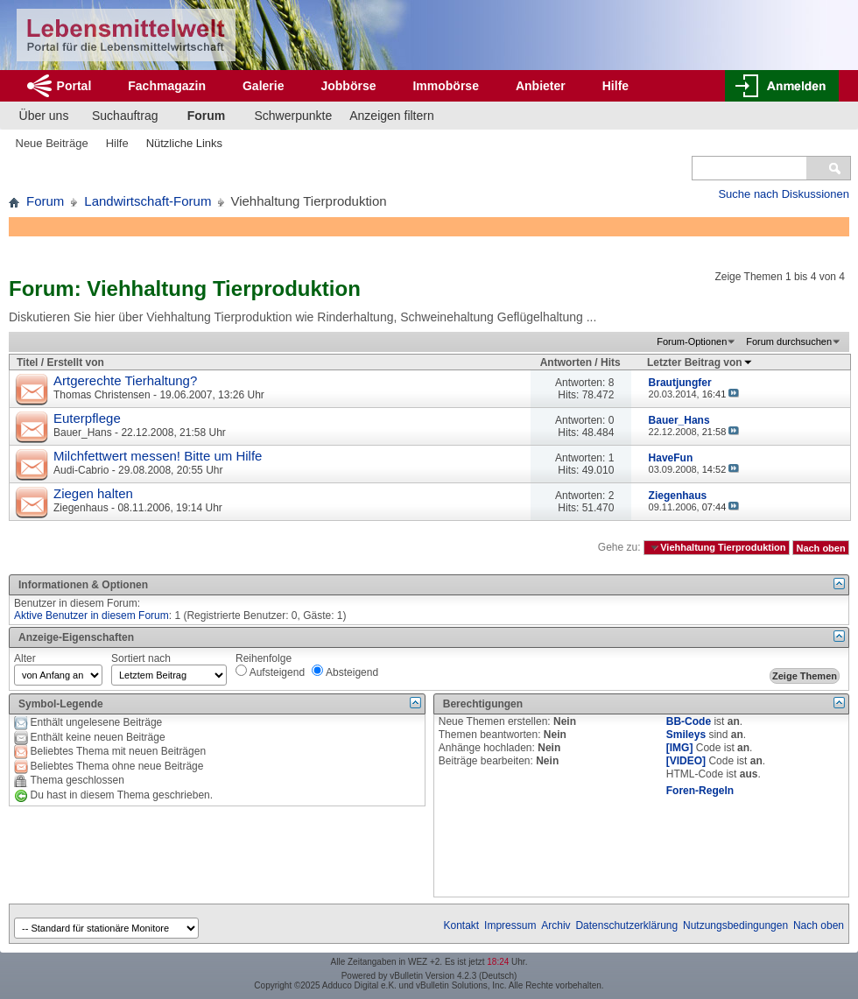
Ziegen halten (93, 493)
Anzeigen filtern (391, 116)
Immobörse (445, 86)
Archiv (555, 925)
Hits (611, 362)
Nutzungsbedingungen (735, 925)
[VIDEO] (686, 761)
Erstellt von (74, 362)
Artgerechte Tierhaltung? (125, 380)
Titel (27, 362)
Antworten (566, 362)
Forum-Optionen (692, 341)
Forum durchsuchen (789, 341)
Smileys (686, 734)
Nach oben (820, 547)
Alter (25, 658)
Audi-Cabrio (81, 470)
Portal (74, 86)
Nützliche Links (184, 143)
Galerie (263, 86)
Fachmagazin (167, 86)
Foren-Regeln (700, 790)
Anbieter (541, 86)
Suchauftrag (125, 116)
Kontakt (462, 925)
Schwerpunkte (294, 116)
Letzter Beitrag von (700, 362)
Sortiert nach (141, 658)
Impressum (510, 925)
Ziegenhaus (81, 508)
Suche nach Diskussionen (783, 194)
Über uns (44, 116)
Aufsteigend (270, 672)
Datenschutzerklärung (626, 925)
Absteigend (345, 672)
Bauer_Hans (82, 432)
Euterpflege (87, 418)
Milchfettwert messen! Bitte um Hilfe (157, 455)
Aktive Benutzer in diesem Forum (91, 615)
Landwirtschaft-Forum (147, 200)
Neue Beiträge (52, 143)
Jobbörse (348, 86)
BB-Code (688, 721)
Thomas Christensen (102, 395)
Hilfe (615, 86)
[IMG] (679, 748)
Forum (206, 116)
